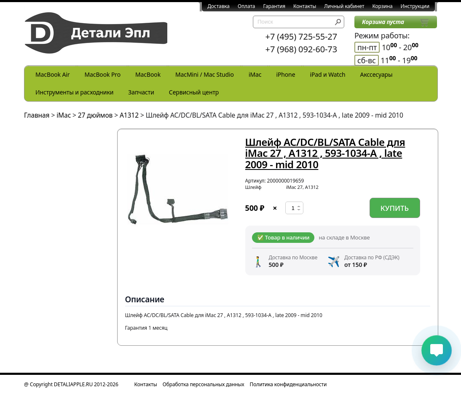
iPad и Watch (327, 74)
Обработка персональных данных (203, 384)
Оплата (246, 6)
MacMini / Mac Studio (204, 74)
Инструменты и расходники (74, 92)
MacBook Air (52, 74)
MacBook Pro (102, 74)
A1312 (129, 115)
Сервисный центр (194, 92)
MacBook (148, 74)
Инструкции (415, 6)
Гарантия (274, 6)
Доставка (218, 6)
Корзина (382, 6)
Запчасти (141, 92)
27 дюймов (95, 115)
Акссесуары (376, 74)
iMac (255, 74)
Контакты (304, 6)
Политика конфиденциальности (288, 384)
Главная (37, 115)
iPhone (285, 74)
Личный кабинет (344, 6)
